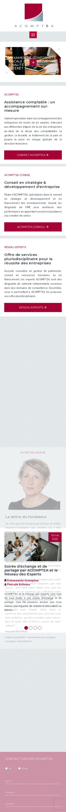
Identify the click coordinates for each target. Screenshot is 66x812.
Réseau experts (31, 306)
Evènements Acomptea (23, 580)
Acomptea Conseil (31, 226)
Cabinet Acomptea (31, 155)
